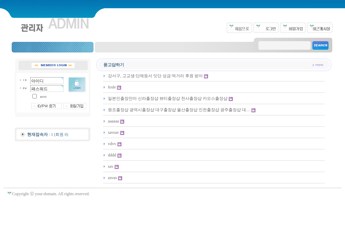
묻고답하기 (113, 64)
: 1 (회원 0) (47, 134)
